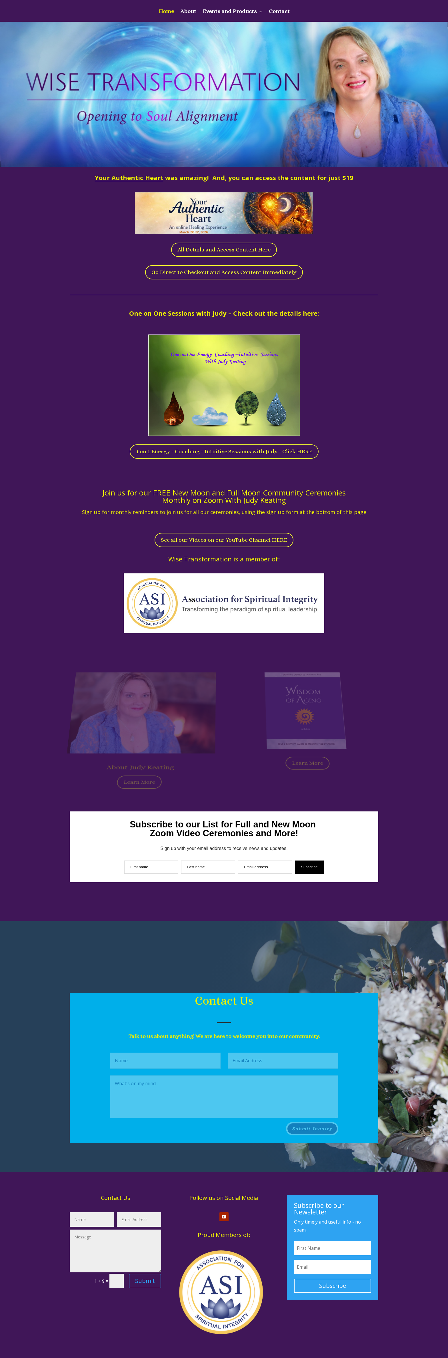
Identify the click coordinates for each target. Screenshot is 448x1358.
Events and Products (230, 12)
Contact (279, 12)
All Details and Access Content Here (224, 249)
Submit (145, 1281)
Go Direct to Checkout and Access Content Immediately (224, 272)
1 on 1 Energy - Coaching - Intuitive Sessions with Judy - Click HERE (224, 451)
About (188, 12)
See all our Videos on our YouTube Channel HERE (224, 540)
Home (166, 12)
